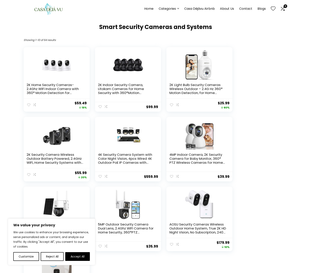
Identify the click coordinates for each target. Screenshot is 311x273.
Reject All (52, 256)
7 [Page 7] (172, 193)
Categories (167, 8)
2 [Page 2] (139, 193)
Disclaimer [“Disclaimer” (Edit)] (164, 248)
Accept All (77, 256)
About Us (227, 8)
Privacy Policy (166, 237)
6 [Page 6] (165, 193)
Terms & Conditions (171, 242)
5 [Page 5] (159, 193)
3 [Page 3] (146, 193)
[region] (51, 242)
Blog (117, 242)
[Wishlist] (273, 9)
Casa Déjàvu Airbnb (199, 8)
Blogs (261, 8)
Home (149, 8)
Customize (26, 256)
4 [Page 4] (152, 193)
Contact (245, 8)
